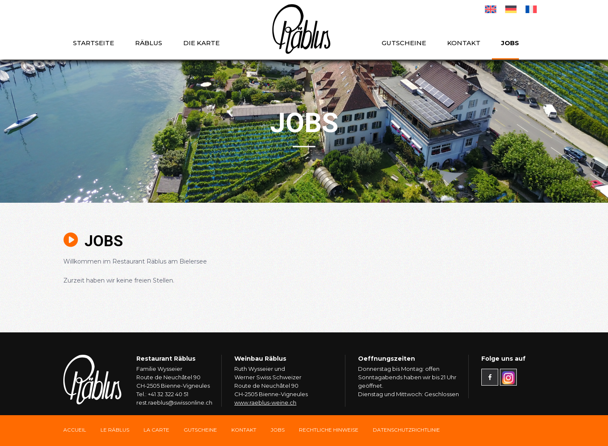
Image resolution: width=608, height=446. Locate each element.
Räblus (148, 43)
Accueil (74, 430)
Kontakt (463, 43)
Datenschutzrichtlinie (406, 430)
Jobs (510, 43)
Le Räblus (114, 430)
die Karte (201, 43)
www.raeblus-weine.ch (265, 402)
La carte (156, 430)
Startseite (93, 43)
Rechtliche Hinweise (328, 430)
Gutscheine (404, 43)
